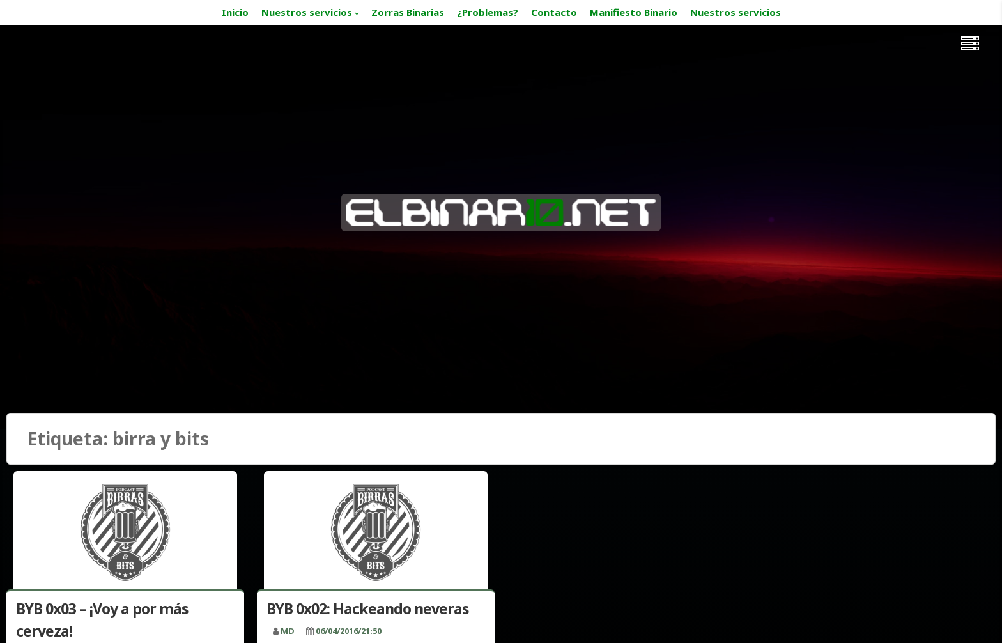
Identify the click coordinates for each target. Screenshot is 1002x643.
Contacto (554, 12)
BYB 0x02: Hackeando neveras (367, 608)
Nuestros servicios (306, 12)
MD (288, 631)
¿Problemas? (487, 12)
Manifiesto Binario (633, 12)
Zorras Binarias (407, 12)
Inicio (235, 12)
